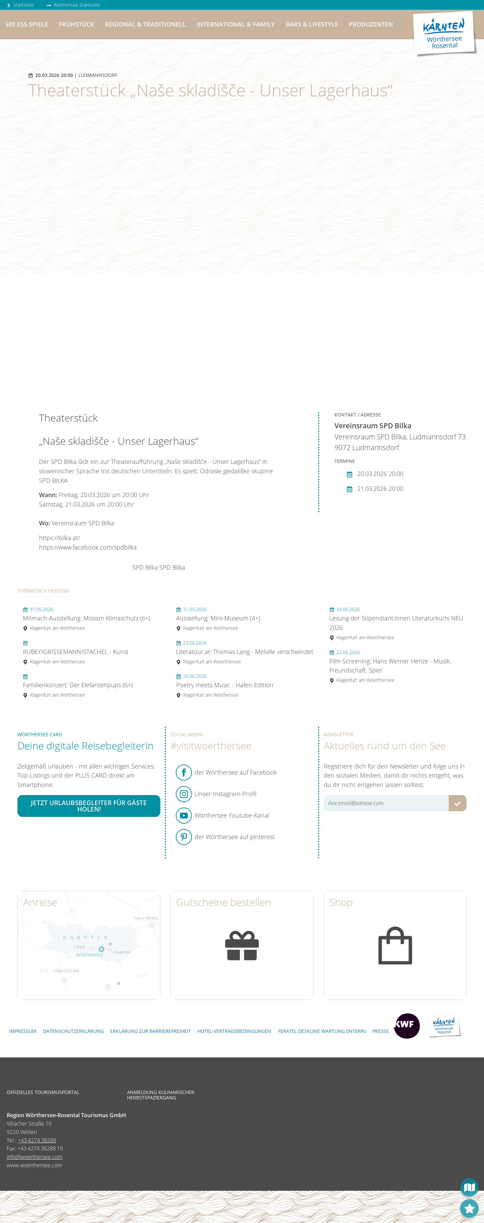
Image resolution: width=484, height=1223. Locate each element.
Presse (380, 1031)
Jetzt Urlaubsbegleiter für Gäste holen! (89, 806)
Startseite (20, 5)
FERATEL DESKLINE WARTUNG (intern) (322, 1031)
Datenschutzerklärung (73, 1031)
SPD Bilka (145, 567)
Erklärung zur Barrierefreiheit (150, 1031)
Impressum (22, 1031)
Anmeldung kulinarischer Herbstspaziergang (160, 1095)
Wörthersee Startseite (73, 5)
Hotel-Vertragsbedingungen (234, 1031)
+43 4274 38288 (37, 1140)
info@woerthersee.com (35, 1157)
